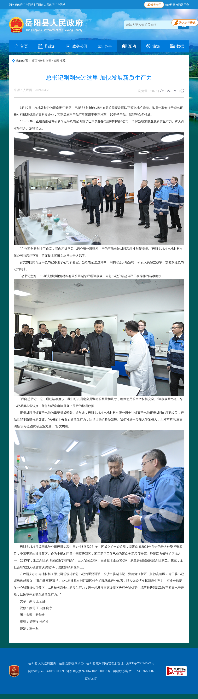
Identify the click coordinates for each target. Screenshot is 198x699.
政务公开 (45, 61)
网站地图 (91, 679)
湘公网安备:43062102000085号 (88, 671)
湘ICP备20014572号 (140, 663)
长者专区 (154, 4)
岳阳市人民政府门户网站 (50, 4)
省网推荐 (59, 61)
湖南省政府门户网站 (21, 4)
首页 (34, 61)
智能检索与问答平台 (177, 4)
